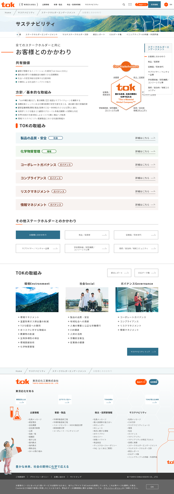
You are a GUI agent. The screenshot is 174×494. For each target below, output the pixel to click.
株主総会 (97, 441)
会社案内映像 (34, 426)
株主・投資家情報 (79, 6)
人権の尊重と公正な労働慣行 (85, 328)
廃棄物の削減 (27, 336)
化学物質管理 (27, 349)
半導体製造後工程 (60, 421)
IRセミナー (98, 435)
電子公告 (32, 438)
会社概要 (32, 424)
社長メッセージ (35, 418)
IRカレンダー (99, 424)
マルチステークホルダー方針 (75, 37)
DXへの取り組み (35, 450)
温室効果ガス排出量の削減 (34, 324)
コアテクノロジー (68, 402)
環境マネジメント (29, 320)
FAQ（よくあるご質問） (103, 447)
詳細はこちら (142, 140)
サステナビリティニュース (139, 424)
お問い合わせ (59, 475)
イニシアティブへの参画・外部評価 (142, 37)
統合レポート (99, 37)
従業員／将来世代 (155, 69)
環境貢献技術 (27, 345)
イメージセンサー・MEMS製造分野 (67, 424)
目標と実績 (132, 441)
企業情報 (49, 6)
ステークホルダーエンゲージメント (42, 37)
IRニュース (98, 426)
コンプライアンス (129, 324)
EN (169, 6)
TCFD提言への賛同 (30, 328)
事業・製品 (62, 6)
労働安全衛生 (77, 341)
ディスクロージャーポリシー (105, 444)
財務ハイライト (100, 438)
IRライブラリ (99, 432)
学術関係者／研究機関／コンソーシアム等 (158, 84)
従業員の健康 (77, 345)
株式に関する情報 (101, 429)
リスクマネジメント (130, 328)
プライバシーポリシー (39, 475)
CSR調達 (74, 332)
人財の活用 (76, 336)
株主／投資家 (154, 64)
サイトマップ (76, 475)
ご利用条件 (20, 475)
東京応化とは (32, 402)
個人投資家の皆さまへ (103, 421)
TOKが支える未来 (141, 402)
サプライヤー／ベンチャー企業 (158, 76)
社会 (130, 429)
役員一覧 (32, 432)
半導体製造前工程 (60, 418)
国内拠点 (32, 441)
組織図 (31, 435)
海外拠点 (32, 444)
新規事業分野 (58, 426)
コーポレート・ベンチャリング (66, 429)
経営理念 (32, 421)
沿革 (31, 429)
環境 (130, 426)
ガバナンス (132, 432)
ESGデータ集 (116, 37)
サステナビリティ (100, 6)
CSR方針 (131, 421)
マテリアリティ (134, 435)
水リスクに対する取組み (33, 332)
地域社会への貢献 (79, 324)
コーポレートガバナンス (133, 320)
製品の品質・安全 (79, 320)
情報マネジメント (129, 332)
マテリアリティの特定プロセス (140, 438)
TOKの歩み (105, 402)
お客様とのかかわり (156, 59)
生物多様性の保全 (29, 341)
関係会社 (32, 447)
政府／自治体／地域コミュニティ (158, 91)
